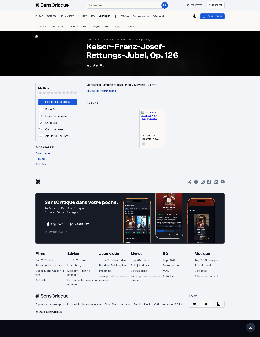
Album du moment (206, 292)
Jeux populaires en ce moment (113, 294)
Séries (73, 270)
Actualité (40, 296)
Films (40, 270)
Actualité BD (170, 292)
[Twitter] (189, 199)
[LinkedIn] (216, 199)
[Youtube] (223, 199)
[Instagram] (203, 199)
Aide (107, 321)
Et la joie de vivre (141, 282)
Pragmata (105, 287)
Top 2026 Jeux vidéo (112, 276)
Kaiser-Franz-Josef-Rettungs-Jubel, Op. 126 (133, 39)
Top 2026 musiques (207, 276)
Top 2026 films (44, 276)
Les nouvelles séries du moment (82, 298)
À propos (41, 321)
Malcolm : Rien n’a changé (78, 289)
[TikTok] (209, 199)
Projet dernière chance (49, 282)
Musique (202, 270)
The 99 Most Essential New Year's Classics (150, 154)
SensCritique (92, 39)
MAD (166, 287)
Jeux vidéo (109, 270)
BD (165, 270)
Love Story (74, 282)
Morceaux (106, 39)
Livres (136, 270)
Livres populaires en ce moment (145, 294)
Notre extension (92, 321)
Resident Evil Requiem (113, 282)
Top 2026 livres (141, 276)
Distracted (201, 287)
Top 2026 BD (171, 276)
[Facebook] (196, 199)
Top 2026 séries (77, 276)
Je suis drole (139, 287)
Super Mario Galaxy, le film (50, 289)
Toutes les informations (101, 107)
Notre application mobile (64, 321)
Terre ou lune (171, 282)
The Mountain (203, 282)
